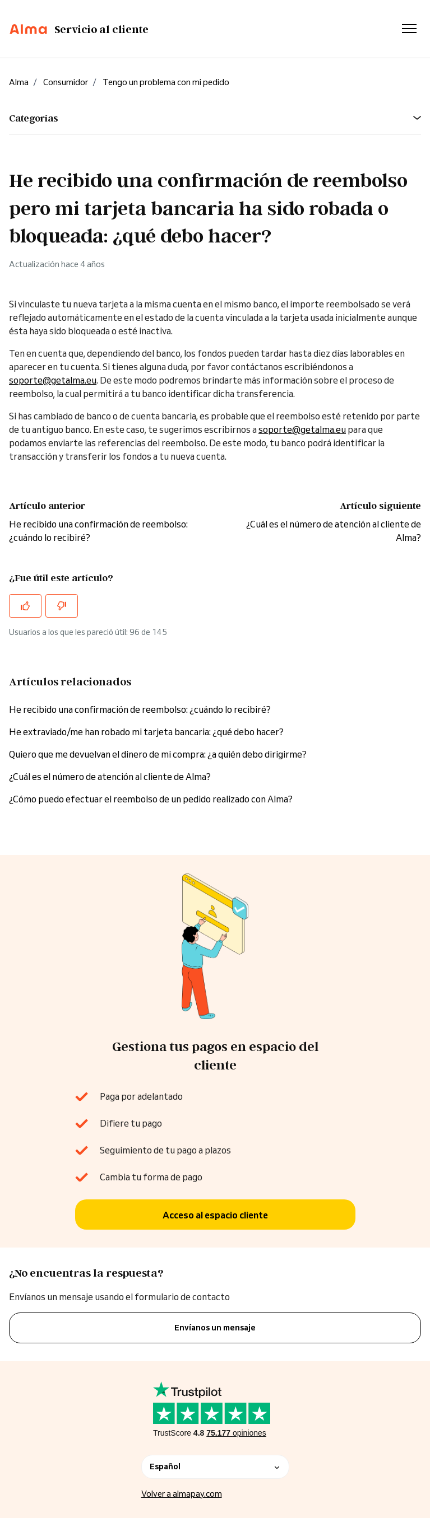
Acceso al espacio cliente (215, 1215)
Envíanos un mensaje (215, 1328)
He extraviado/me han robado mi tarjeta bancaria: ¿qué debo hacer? (146, 731)
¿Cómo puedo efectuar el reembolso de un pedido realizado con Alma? (151, 799)
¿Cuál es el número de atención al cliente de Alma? (110, 776)
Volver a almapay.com (181, 1493)
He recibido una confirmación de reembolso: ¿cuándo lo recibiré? (140, 709)
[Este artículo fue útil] (25, 606)
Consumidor (65, 82)
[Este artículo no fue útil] (61, 606)
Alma (19, 82)
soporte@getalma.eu (52, 380)
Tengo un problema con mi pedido (166, 82)
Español (215, 1466)
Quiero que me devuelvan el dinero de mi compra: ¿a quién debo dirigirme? (158, 754)
